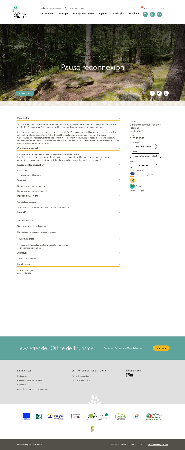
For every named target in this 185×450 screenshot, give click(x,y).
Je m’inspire (118, 13)
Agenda (103, 13)
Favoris (149, 8)
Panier (162, 8)
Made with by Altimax (158, 445)
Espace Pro (21, 385)
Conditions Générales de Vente (29, 380)
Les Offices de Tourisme (81, 380)
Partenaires (22, 376)
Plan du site (37, 445)
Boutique (134, 13)
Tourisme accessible (78, 8)
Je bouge (63, 13)
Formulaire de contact (80, 376)
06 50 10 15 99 (137, 138)
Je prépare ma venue (83, 13)
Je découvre (47, 13)
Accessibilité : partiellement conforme (32, 389)
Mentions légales (24, 445)
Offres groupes (54, 8)
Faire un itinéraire (25, 273)
